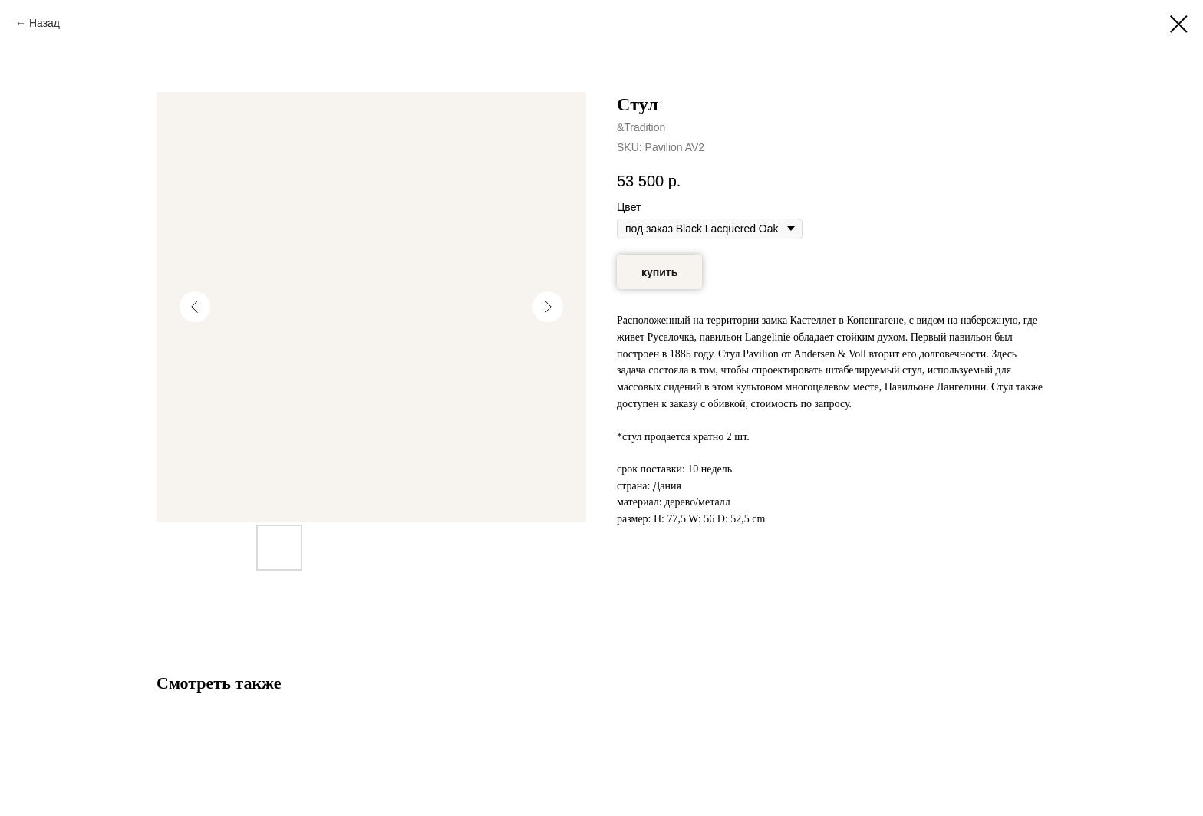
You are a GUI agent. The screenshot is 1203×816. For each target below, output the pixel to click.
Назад (44, 23)
